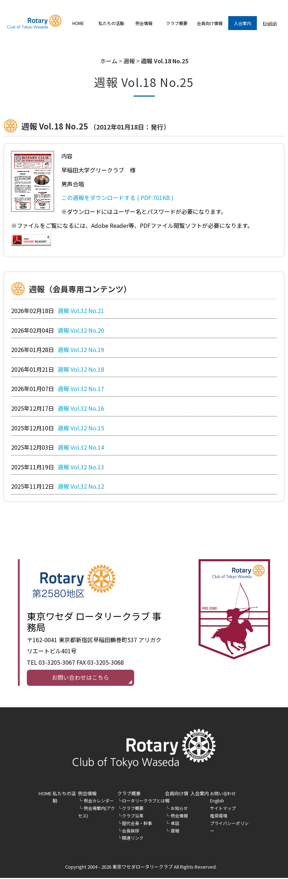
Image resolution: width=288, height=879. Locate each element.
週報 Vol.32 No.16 (81, 408)
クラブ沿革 (132, 817)
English (270, 23)
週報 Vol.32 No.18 (81, 369)
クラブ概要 (132, 809)
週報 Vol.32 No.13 (81, 467)
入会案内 (242, 23)
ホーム (108, 61)
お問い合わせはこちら (80, 678)
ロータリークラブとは (143, 802)
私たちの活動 (111, 23)
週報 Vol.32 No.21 (81, 310)
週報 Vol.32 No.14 (81, 447)
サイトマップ (223, 809)
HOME (78, 23)
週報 (129, 61)
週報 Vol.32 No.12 (81, 486)
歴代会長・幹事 (137, 824)
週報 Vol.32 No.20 (81, 330)
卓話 (175, 824)
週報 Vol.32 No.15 (81, 428)
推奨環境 (218, 817)
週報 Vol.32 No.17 (81, 388)
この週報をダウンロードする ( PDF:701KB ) (117, 197)
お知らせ (179, 809)
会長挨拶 (130, 831)
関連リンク (132, 839)
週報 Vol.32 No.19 (81, 349)
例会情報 (87, 794)
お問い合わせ (223, 794)
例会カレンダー (99, 802)
